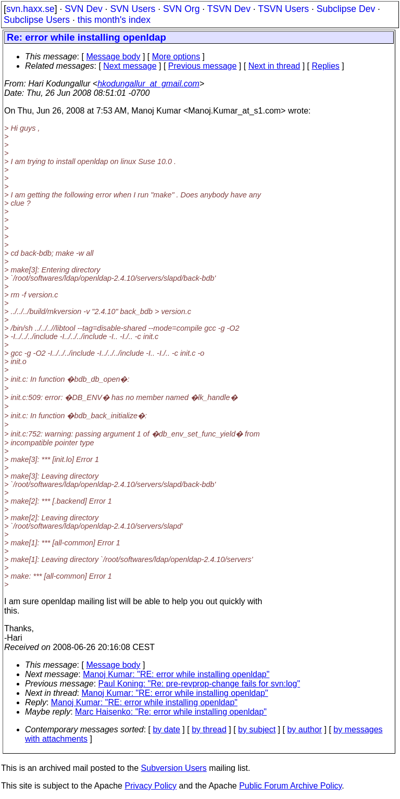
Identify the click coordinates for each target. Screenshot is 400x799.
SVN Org (181, 9)
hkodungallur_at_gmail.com (148, 83)
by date (166, 729)
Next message (129, 65)
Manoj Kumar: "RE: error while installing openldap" (176, 674)
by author (304, 729)
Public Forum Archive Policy (290, 785)
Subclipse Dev (346, 9)
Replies (326, 65)
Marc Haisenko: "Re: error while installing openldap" (171, 711)
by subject (257, 729)
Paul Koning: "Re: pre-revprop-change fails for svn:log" (199, 683)
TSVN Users (283, 9)
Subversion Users (174, 768)
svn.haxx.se (30, 9)
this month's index (114, 20)
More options (176, 56)
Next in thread (274, 65)
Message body (113, 56)
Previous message (202, 65)
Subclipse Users (37, 20)
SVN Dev (83, 9)
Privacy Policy (150, 785)
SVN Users (132, 9)
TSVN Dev (229, 9)
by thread (209, 729)
